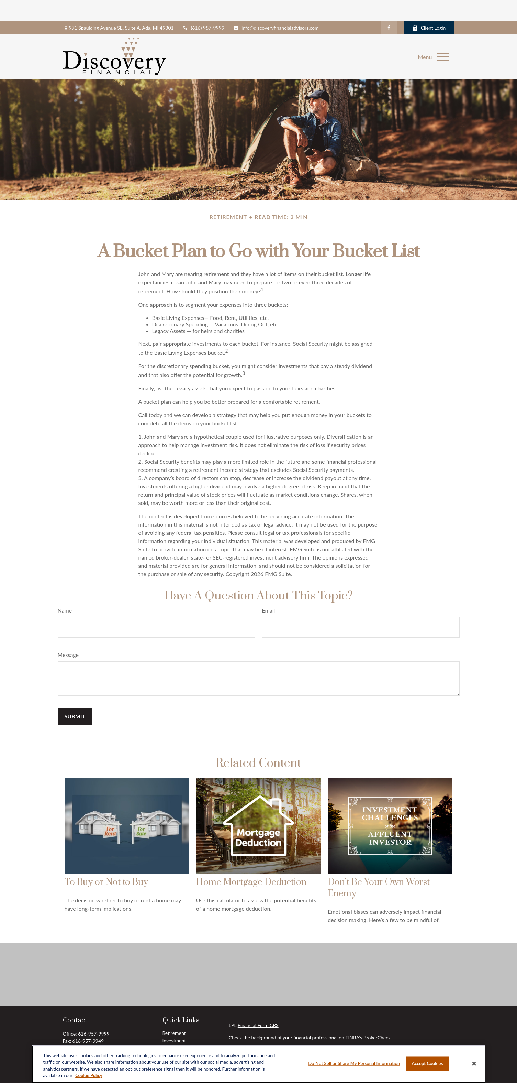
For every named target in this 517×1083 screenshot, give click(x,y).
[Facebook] (389, 7)
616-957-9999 (94, 1013)
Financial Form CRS (258, 1004)
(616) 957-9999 (203, 7)
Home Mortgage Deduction (251, 861)
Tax (166, 1035)
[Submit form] (75, 695)
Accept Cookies (427, 1063)
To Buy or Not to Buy (106, 861)
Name (65, 589)
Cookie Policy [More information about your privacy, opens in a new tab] (88, 1075)
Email (268, 589)
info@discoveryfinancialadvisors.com (275, 7)
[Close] (474, 1063)
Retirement (174, 1012)
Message (68, 634)
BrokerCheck (377, 1017)
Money (169, 1043)
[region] (258, 1064)
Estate (169, 1027)
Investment (174, 1020)
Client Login (429, 7)
